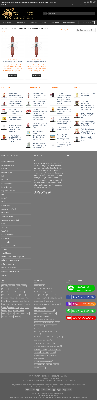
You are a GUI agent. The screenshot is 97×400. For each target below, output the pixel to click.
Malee (3, 202)
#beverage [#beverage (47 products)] (20, 289)
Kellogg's (4, 198)
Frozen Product (6, 187)
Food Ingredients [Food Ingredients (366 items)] (38, 301)
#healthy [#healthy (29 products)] (13, 304)
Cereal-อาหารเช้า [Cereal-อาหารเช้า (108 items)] (51, 295)
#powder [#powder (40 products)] (15, 310)
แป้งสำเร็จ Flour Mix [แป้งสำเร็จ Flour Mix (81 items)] (39, 368)
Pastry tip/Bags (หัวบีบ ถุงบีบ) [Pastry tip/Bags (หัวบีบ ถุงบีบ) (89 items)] (41, 316)
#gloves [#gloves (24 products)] (27, 301)
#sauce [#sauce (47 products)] (22, 310)
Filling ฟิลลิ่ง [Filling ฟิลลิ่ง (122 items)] (44, 298)
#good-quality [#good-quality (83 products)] (5, 304)
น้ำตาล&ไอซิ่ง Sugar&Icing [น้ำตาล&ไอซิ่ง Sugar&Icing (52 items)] (41, 355)
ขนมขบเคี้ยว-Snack (7, 235)
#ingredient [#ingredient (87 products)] (11, 307)
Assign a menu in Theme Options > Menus (83, 5)
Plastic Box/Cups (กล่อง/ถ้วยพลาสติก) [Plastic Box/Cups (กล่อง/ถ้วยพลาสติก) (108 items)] (44, 319)
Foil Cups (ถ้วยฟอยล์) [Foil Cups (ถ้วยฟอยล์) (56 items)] (55, 298)
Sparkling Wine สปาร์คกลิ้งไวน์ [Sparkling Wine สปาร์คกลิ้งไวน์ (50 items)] (42, 337)
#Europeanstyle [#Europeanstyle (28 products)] (19, 298)
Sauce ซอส (5, 212)
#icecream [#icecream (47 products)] (20, 304)
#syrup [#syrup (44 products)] (23, 313)
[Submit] (93, 13)
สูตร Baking (55, 23)
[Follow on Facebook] (85, 1)
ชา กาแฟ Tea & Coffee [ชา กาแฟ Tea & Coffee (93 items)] (55, 349)
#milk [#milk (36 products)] (27, 307)
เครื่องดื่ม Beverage (7, 264)
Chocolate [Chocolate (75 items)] (37, 298)
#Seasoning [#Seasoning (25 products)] (5, 313)
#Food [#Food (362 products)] (8, 301)
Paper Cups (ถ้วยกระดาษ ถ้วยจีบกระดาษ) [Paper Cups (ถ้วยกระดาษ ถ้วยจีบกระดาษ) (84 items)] (45, 313)
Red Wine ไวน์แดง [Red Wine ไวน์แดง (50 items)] (39, 326)
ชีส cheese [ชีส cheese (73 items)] (37, 352)
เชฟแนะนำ (34, 23)
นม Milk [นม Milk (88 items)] (53, 352)
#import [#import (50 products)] (4, 307)
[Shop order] (86, 30)
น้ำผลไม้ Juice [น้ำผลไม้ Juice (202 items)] (53, 355)
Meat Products (6, 205)
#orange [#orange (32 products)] (4, 310)
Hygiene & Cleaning (8, 191)
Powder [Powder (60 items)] (57, 322)
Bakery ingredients (7, 165)
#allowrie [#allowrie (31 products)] (4, 285)
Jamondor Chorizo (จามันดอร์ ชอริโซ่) (36, 62)
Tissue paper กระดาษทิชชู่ (10, 220)
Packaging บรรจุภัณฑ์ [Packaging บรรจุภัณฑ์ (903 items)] (40, 307)
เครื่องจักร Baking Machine (10, 260)
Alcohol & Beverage (7, 161)
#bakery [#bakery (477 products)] (24, 285)
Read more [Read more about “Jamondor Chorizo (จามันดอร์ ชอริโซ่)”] (36, 75)
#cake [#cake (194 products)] (16, 292)
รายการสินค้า (7, 23)
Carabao (4, 168)
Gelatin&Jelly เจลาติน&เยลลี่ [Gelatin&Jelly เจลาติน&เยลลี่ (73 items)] (41, 304)
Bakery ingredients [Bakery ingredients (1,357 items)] (39, 285)
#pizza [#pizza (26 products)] (10, 310)
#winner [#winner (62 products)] (11, 316)
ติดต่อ (44, 23)
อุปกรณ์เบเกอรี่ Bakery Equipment (12, 257)
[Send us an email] (91, 1)
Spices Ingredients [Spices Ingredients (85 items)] (57, 337)
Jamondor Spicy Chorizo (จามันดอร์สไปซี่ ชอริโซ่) (12, 62)
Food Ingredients (7, 183)
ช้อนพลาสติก (5, 242)
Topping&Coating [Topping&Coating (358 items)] (38, 343)
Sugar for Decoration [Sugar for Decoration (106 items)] (39, 340)
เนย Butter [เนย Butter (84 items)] (49, 364)
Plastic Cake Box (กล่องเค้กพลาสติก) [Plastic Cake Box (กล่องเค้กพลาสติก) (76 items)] (43, 322)
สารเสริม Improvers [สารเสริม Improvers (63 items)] (39, 358)
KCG (2, 194)
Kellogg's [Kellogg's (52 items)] (57, 304)
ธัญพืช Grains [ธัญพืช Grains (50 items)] (45, 352)
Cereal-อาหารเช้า (7, 172)
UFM (3, 224)
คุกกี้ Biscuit (5, 238)
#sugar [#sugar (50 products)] (17, 313)
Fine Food (4, 180)
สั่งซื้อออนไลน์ (21, 23)
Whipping (4, 227)
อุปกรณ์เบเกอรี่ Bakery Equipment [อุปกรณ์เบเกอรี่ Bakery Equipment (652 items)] (43, 361)
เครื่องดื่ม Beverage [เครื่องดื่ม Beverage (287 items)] (39, 364)
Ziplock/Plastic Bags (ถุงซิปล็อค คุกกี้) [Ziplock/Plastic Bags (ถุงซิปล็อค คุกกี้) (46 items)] (51, 346)
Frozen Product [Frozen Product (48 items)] (49, 301)
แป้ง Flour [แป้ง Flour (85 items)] (56, 364)
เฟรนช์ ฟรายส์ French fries (10, 271)
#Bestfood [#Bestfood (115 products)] (12, 289)
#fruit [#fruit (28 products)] (21, 301)
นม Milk (4, 249)
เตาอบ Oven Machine (8, 268)
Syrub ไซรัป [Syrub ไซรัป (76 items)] (50, 340)
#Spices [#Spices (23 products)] (12, 313)
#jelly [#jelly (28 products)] (17, 307)
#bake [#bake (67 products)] (18, 285)
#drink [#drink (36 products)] (12, 298)
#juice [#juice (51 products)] (22, 307)
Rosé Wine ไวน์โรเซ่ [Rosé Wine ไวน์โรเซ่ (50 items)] (51, 326)
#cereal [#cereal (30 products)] (22, 292)
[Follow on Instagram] (88, 1)
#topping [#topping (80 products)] (4, 316)
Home (4, 28)
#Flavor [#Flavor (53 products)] (27, 298)
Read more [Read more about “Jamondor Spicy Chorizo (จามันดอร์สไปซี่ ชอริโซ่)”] (12, 75)
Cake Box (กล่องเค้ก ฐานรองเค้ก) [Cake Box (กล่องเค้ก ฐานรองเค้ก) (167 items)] (43, 292)
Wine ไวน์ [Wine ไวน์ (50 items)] (37, 346)
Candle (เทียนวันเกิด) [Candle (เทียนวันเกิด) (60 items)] (39, 295)
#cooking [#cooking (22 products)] (15, 295)
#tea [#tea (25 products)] (28, 313)
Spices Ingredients (7, 216)
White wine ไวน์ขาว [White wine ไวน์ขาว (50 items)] (50, 343)
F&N (3, 176)
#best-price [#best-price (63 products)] (5, 289)
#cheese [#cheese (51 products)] (4, 295)
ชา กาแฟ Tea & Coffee (8, 246)
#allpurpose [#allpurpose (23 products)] (12, 285)
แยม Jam (4, 275)
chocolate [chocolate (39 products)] (17, 316)
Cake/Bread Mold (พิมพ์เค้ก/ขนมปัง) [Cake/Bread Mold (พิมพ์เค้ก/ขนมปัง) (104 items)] (43, 289)
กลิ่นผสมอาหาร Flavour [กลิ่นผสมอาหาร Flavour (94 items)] (40, 349)
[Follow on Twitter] (42, 192)
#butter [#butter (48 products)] (11, 292)
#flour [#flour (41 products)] (3, 301)
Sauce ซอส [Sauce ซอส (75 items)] (37, 329)
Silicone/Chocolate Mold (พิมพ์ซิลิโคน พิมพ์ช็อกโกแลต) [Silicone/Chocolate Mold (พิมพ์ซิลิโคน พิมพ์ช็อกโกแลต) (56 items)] (45, 333)
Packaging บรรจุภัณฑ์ (8, 209)
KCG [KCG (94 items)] (52, 304)
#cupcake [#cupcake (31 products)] (22, 295)
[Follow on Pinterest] (49, 192)
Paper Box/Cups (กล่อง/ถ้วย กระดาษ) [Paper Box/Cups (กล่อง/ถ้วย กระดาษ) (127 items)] (44, 310)
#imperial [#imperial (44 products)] (27, 304)
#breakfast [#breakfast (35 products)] (5, 292)
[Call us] (94, 1)
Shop (13, 28)
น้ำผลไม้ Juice (6, 253)
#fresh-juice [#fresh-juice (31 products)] (15, 301)
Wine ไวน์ (4, 231)
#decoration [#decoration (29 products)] (5, 298)
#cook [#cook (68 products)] (9, 295)
